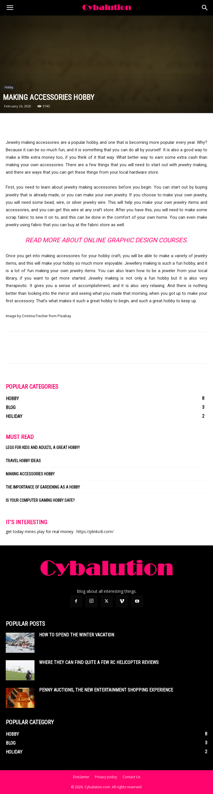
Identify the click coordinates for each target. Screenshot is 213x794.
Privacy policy (106, 776)
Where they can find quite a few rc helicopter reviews (99, 662)
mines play (35, 531)
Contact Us (131, 776)
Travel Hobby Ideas (23, 460)
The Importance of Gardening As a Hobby (43, 487)
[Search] (205, 8)
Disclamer (81, 776)
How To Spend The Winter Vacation (76, 635)
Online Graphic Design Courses (134, 240)
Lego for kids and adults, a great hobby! (43, 447)
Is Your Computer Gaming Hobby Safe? (40, 500)
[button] (10, 8)
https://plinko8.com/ (95, 531)
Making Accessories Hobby (30, 474)
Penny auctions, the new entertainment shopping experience (106, 690)
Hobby (9, 87)
